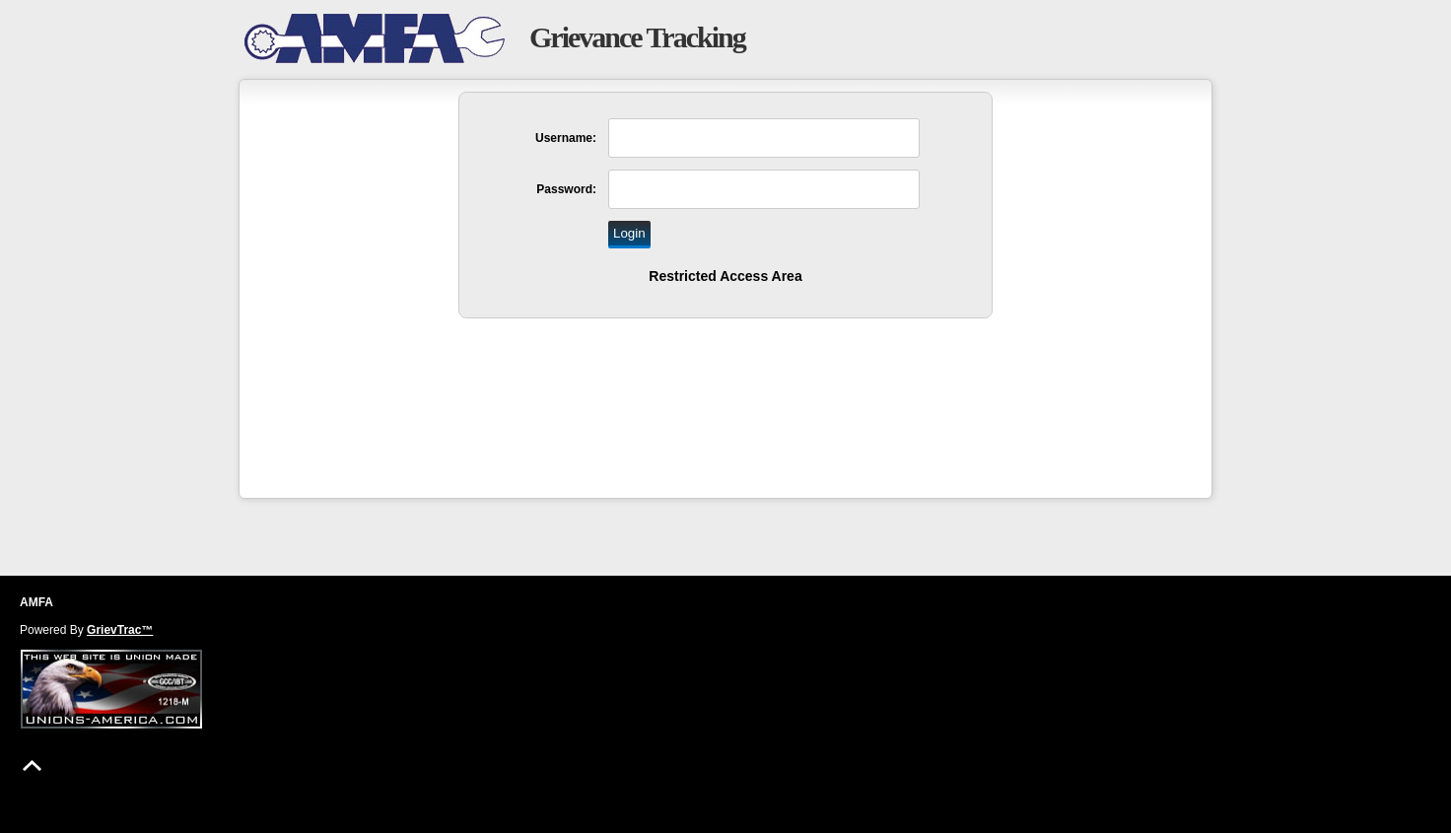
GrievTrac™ (120, 630)
